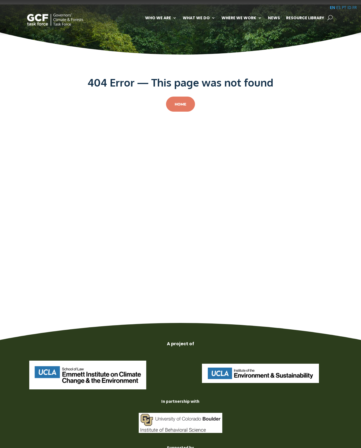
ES (338, 7)
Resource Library (305, 18)
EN (332, 7)
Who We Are (158, 18)
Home (180, 104)
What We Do (196, 18)
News (274, 18)
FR (354, 7)
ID (349, 7)
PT (344, 7)
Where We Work (238, 18)
